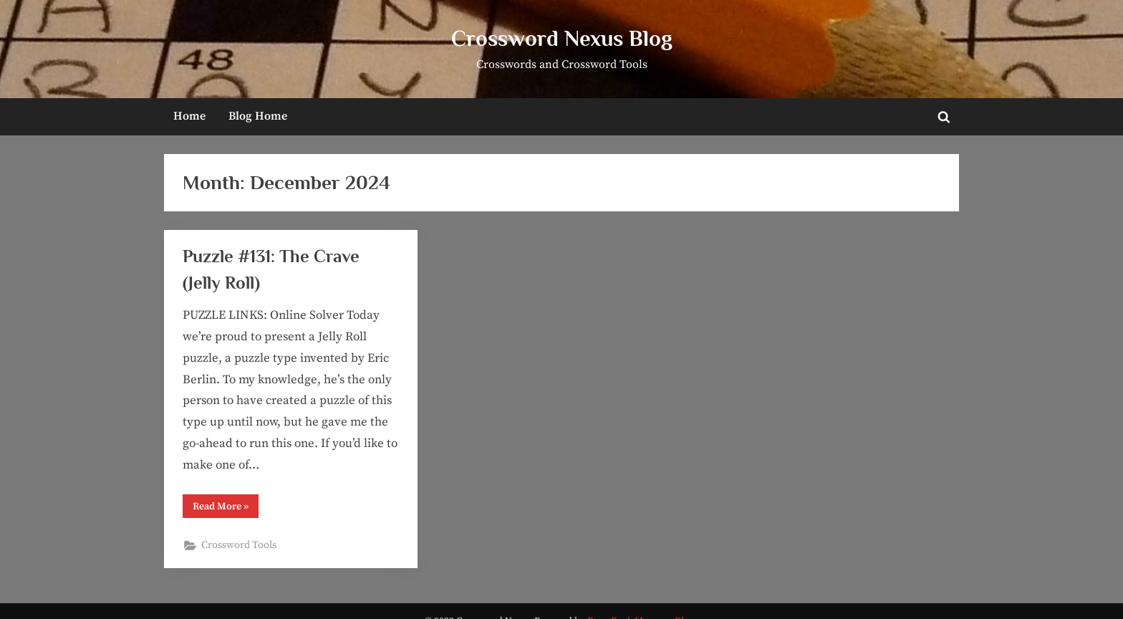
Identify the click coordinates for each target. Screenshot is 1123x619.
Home (189, 116)
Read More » (226, 508)
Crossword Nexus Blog (562, 38)
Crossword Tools (238, 545)
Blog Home (257, 116)
